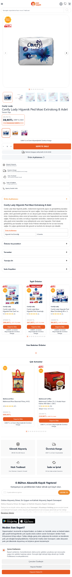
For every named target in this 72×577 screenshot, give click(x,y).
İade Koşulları (36, 269)
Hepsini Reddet (36, 567)
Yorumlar (36, 252)
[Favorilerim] (65, 4)
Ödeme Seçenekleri (36, 244)
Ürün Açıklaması (36, 157)
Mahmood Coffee (45, 399)
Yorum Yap (6, 112)
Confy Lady (7, 106)
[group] (36, 51)
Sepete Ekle (42, 146)
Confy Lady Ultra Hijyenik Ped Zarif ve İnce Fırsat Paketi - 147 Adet (12, 310)
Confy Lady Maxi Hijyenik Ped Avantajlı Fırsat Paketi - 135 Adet (36, 310)
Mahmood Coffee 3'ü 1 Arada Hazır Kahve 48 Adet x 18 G (52, 402)
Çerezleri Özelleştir (36, 561)
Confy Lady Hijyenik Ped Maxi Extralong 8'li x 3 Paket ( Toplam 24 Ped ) (60, 310)
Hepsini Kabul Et (36, 572)
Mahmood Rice (8, 399)
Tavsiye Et (36, 261)
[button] (29, 89)
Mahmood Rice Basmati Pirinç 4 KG (16, 401)
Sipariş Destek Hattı (10, 188)
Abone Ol (64, 492)
